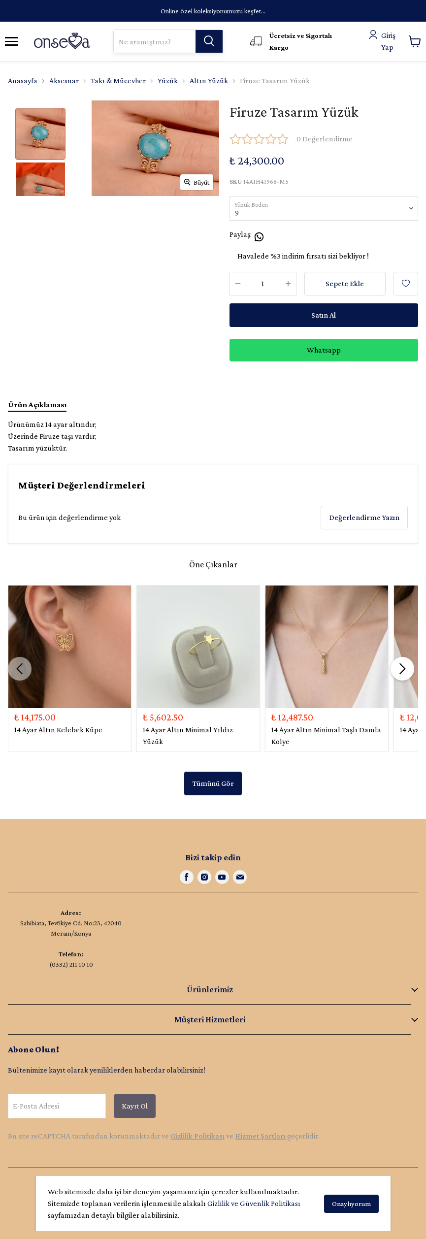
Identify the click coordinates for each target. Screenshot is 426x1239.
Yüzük (168, 80)
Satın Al (323, 315)
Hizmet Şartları (260, 1136)
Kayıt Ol (135, 1106)
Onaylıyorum (351, 1203)
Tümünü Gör (213, 783)
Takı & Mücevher (118, 80)
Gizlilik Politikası (197, 1136)
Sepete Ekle (345, 283)
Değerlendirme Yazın (364, 517)
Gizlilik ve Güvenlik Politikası (253, 1203)
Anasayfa (22, 80)
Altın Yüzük (209, 80)
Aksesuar (64, 80)
